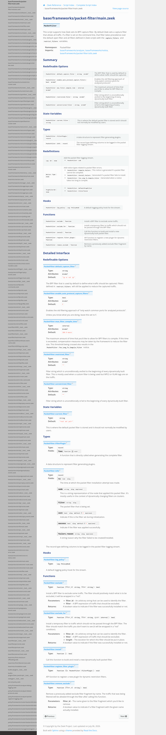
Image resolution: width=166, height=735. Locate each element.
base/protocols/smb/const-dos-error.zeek (18, 551)
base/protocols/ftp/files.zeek (17, 300)
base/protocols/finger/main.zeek (19, 278)
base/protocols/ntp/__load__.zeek (19, 450)
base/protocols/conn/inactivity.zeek (20, 213)
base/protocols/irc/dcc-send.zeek (19, 380)
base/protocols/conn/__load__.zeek (19, 203)
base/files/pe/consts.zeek (16, 644)
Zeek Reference (54, 5)
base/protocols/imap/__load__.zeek (19, 366)
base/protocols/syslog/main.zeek (19, 617)
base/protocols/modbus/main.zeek (19, 420)
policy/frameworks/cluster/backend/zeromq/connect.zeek (22, 722)
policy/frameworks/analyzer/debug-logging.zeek (20, 686)
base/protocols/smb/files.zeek (18, 571)
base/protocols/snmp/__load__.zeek (20, 536)
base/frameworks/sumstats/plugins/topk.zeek (22, 75)
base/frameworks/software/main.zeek (20, 16)
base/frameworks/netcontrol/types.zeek (21, 130)
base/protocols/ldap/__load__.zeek (19, 400)
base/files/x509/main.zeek (17, 331)
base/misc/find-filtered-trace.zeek (19, 663)
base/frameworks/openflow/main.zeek (21, 104)
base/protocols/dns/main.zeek (18, 260)
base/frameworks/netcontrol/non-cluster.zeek (19, 168)
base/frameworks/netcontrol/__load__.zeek (22, 127)
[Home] (44, 5)
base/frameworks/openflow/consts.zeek (21, 98)
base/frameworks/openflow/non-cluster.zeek (19, 122)
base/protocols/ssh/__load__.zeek (19, 598)
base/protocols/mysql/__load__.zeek (20, 434)
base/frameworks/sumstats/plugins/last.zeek (22, 50)
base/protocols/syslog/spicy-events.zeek (17, 609)
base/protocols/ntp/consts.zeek (18, 457)
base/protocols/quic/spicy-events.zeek (20, 483)
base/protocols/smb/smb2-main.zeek (20, 568)
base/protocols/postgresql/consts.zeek (21, 467)
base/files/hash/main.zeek (17, 337)
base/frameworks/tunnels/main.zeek (20, 91)
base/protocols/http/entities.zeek (19, 356)
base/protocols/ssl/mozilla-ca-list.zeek (20, 317)
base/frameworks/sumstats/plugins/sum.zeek (22, 72)
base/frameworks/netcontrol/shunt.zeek (21, 164)
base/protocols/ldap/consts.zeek (19, 407)
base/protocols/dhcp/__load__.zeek (19, 233)
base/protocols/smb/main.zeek (18, 561)
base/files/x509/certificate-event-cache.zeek (19, 342)
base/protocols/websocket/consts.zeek (21, 624)
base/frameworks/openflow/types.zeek (21, 101)
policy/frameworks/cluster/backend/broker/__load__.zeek (22, 702)
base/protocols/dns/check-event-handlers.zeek (19, 265)
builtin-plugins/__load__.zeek (17, 670)
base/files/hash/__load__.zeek (18, 334)
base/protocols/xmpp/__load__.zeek (20, 634)
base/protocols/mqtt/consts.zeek (19, 427)
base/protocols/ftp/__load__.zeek (19, 281)
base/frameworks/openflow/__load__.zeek (22, 94)
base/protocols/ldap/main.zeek (18, 410)
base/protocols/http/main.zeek (18, 353)
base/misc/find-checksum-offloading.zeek (17, 659)
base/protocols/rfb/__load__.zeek (19, 523)
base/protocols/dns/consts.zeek (18, 257)
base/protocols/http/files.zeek (18, 363)
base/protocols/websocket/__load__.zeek (21, 620)
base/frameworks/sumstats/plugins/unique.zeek (22, 79)
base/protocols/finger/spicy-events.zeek (17, 273)
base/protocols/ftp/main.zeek (18, 293)
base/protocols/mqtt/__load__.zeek (19, 423)
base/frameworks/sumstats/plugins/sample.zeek (22, 60)
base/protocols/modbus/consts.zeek (20, 417)
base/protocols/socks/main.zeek (19, 595)
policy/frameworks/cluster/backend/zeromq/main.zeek (22, 719)
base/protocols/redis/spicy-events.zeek (21, 516)
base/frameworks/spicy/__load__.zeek (20, 196)
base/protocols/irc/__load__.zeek (19, 373)
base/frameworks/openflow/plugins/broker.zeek (22, 118)
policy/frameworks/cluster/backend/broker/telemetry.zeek (22, 712)
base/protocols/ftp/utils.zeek (17, 297)
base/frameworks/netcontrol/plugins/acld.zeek (22, 157)
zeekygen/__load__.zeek (16, 679)
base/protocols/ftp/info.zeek (17, 290)
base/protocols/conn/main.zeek (18, 206)
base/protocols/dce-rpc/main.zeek (19, 230)
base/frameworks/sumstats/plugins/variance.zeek (22, 69)
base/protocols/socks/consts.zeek (19, 591)
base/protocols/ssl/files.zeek (17, 324)
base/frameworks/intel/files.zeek (19, 26)
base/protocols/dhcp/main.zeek (18, 240)
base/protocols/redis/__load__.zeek (19, 513)
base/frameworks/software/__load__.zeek (21, 13)
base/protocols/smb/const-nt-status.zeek (18, 557)
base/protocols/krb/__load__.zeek (19, 386)
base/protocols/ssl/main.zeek (18, 314)
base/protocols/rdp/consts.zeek (18, 506)
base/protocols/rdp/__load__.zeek (19, 503)
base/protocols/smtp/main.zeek (18, 578)
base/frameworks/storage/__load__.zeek (21, 183)
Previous (49, 716)
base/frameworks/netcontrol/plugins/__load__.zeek (22, 140)
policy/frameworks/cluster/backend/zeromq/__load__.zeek (22, 715)
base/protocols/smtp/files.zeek (18, 585)
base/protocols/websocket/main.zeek (20, 627)
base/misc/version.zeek (16, 179)
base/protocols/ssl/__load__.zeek (19, 307)
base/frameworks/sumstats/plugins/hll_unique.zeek (22, 46)
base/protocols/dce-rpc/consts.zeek (20, 226)
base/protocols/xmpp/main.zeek (19, 637)
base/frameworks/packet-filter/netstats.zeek (16, 8)
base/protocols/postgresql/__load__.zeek (21, 464)
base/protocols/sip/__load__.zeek (19, 530)
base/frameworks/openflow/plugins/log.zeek (22, 114)
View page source (120, 8)
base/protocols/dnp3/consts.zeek (19, 250)
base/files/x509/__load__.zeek (17, 327)
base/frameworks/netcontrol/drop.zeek (21, 160)
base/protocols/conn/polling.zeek (19, 216)
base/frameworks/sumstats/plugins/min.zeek (22, 56)
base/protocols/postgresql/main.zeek (20, 476)
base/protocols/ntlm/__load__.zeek (19, 444)
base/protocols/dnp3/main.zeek (18, 247)
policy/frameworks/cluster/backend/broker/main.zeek (22, 705)
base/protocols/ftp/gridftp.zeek (18, 304)
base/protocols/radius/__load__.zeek (20, 493)
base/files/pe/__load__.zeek (17, 641)
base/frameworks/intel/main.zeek (19, 23)
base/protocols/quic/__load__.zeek (19, 479)
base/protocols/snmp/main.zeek (19, 540)
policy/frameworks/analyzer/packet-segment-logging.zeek (20, 698)
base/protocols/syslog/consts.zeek (19, 614)
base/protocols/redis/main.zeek (18, 520)
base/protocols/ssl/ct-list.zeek (18, 320)
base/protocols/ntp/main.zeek (18, 454)
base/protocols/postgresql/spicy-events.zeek (19, 472)
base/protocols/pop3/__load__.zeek (19, 460)
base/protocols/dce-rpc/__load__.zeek (20, 223)
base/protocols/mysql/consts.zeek (19, 440)
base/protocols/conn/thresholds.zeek (20, 220)
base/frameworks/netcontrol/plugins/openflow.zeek (22, 147)
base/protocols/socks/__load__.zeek (20, 588)
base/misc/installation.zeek (17, 666)
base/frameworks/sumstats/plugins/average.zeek (22, 43)
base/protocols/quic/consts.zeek (19, 486)
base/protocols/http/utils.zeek (18, 360)
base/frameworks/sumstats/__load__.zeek (22, 33)
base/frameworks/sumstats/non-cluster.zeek (19, 83)
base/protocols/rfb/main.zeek (18, 526)
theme (69, 730)
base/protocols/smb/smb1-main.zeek (20, 564)
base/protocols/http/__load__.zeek (19, 350)
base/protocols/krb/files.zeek (17, 397)
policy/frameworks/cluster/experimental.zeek (22, 726)
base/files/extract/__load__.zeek (18, 651)
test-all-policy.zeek (14, 682)
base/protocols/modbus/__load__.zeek (20, 413)
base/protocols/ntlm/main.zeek (18, 447)
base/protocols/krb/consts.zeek (18, 393)
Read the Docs (90, 730)
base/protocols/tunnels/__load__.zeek (20, 631)
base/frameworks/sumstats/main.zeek (21, 36)
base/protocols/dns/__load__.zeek (19, 253)
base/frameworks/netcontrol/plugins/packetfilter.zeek (22, 150)
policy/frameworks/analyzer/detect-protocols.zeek (20, 692)
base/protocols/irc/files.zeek (17, 383)
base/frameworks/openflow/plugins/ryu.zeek (22, 111)
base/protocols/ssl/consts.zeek (18, 310)
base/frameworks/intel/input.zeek (19, 29)
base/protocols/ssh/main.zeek (18, 601)
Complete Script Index (87, 5)
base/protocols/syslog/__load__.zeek (20, 605)
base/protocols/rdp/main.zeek (18, 510)
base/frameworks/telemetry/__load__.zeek (22, 173)
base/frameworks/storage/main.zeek (20, 190)
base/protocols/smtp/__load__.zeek (19, 574)
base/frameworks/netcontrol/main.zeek (21, 133)
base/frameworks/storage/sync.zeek (20, 193)
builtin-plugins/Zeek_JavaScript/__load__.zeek (20, 674)
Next (124, 716)
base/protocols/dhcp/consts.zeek (19, 236)
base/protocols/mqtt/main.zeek (18, 430)
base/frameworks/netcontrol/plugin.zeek (21, 137)
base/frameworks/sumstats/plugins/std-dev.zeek (21, 64)
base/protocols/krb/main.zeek (18, 390)
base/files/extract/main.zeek (17, 654)
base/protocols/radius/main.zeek (19, 496)
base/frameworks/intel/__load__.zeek (20, 19)
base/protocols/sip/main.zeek (18, 533)
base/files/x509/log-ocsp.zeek (18, 346)
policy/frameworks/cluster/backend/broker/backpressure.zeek (22, 709)
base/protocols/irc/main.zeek (17, 376)
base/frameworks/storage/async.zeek (20, 186)
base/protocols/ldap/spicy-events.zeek (21, 403)
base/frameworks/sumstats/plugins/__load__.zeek (22, 40)
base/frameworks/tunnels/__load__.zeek (21, 88)
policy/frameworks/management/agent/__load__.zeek (22, 729)
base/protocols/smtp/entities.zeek (19, 581)
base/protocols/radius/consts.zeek (19, 500)
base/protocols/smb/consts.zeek (19, 547)
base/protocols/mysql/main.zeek (19, 437)
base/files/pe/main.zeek (16, 647)
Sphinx (55, 730)
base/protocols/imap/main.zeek (18, 370)
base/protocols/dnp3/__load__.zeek (19, 243)
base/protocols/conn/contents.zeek (20, 210)
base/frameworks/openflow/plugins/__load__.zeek (22, 108)
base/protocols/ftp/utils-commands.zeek (16, 286)
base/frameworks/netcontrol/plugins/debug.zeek (22, 144)
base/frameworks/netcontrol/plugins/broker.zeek (22, 154)
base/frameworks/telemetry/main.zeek (21, 176)
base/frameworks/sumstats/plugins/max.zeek (22, 53)
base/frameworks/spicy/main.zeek (19, 200)
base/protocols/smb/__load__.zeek (19, 543)
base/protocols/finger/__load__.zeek (20, 269)
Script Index (69, 5)
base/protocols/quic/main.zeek (18, 490)
